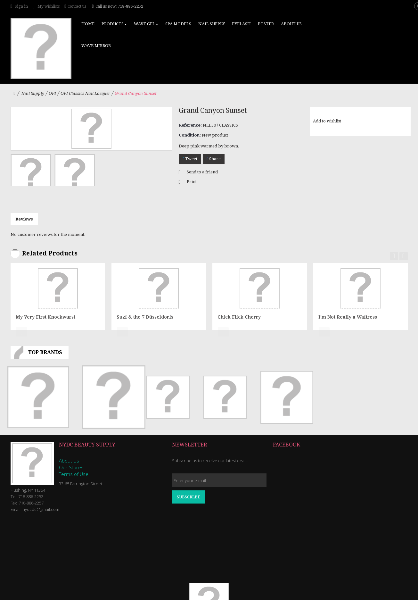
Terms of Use (73, 474)
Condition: (190, 135)
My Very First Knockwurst (45, 317)
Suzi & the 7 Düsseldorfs (145, 317)
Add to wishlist (327, 121)
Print (192, 181)
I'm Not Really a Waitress (347, 317)
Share (214, 158)
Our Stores (71, 467)
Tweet (190, 158)
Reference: (190, 125)
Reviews (24, 219)
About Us (69, 460)
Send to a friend (202, 172)
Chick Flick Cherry (239, 317)
